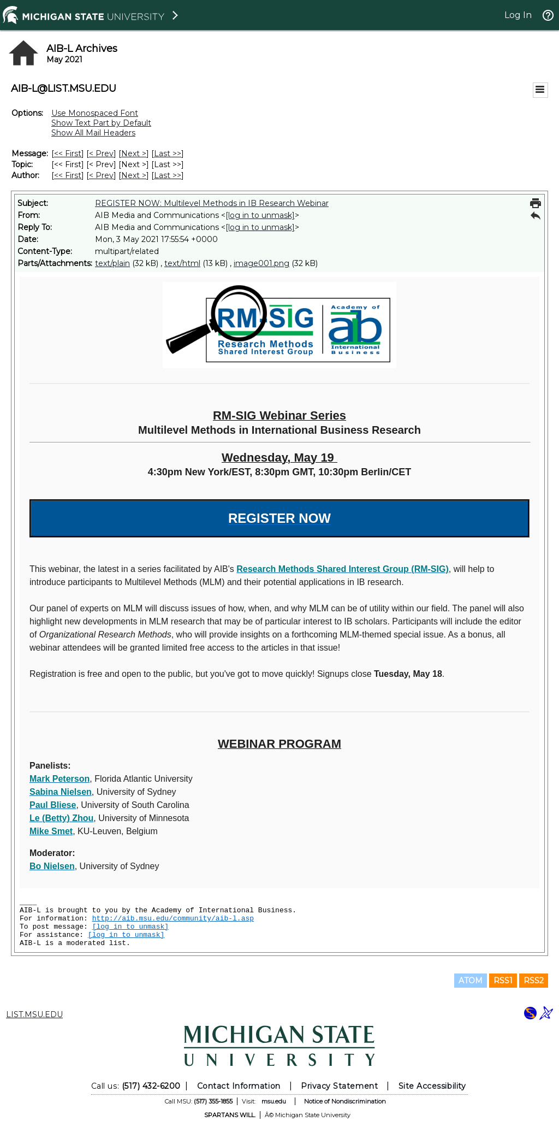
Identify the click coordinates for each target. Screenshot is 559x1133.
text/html (182, 263)
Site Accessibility (432, 1086)
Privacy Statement (339, 1086)
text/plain (112, 263)
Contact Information (239, 1086)
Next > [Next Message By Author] (133, 175)
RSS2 (534, 981)
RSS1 (503, 981)
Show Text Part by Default (101, 123)
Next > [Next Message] (133, 153)
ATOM (471, 981)
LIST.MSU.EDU (34, 1014)
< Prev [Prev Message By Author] (101, 175)
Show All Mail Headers (93, 133)
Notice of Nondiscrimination (345, 1101)
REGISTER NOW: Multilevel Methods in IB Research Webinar (212, 203)
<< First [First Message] (67, 153)
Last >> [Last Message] (167, 153)
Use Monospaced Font (94, 113)
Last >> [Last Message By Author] (167, 175)
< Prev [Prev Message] (101, 153)
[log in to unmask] (260, 215)
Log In (518, 15)
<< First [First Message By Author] (67, 175)
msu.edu (273, 1101)
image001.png (261, 263)
